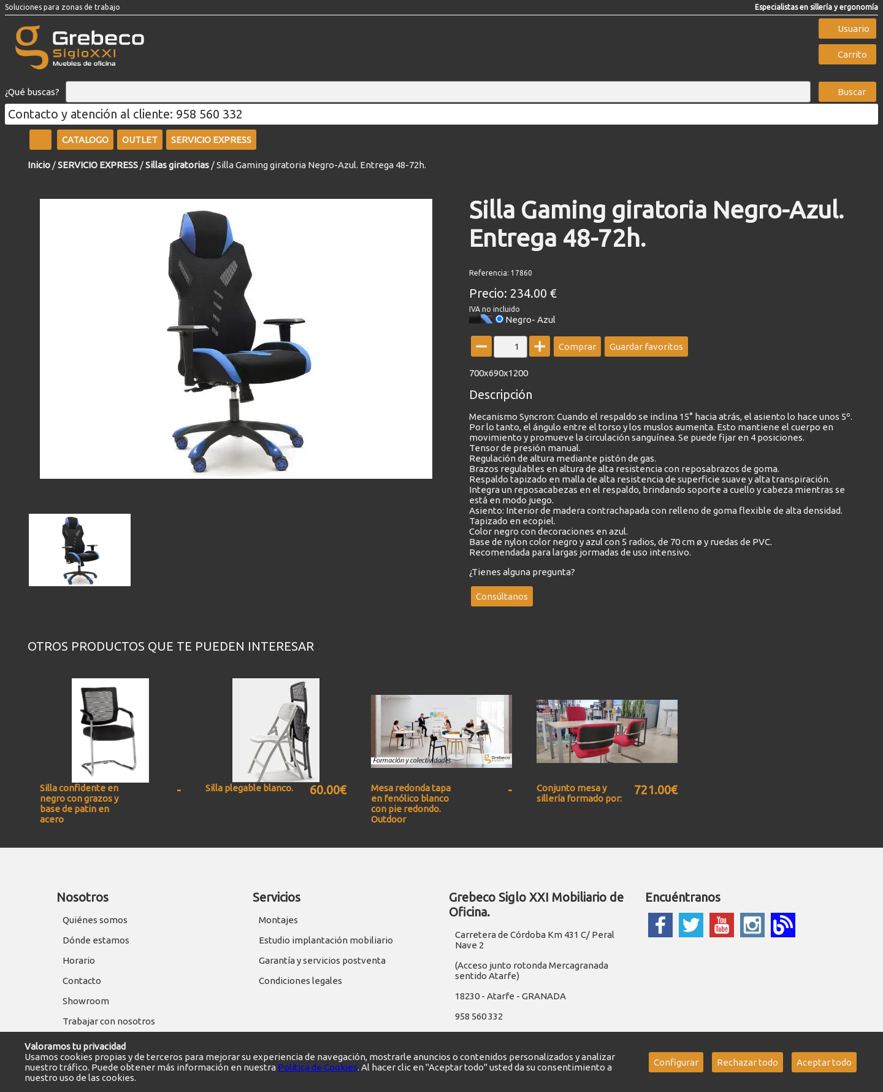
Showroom (86, 1001)
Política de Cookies (317, 1067)
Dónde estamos (96, 940)
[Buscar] (438, 92)
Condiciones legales (300, 980)
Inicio (39, 165)
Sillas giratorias (177, 165)
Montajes (278, 920)
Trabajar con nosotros (109, 1021)
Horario (79, 960)
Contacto (82, 980)
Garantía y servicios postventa (322, 960)
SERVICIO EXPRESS (98, 165)
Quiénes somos (95, 920)
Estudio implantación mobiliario (326, 940)
